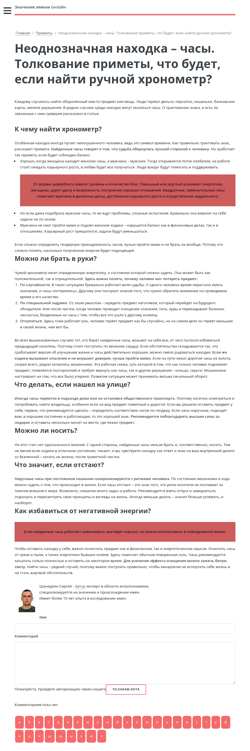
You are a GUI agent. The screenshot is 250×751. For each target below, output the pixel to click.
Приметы (44, 32)
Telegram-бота (126, 689)
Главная (23, 32)
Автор (80, 586)
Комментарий (26, 636)
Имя (42, 617)
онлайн (40, 7)
